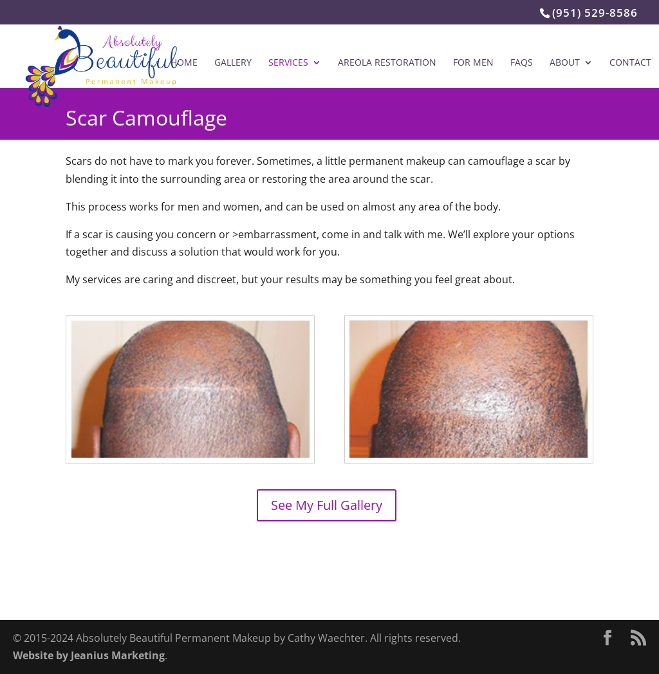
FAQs (521, 63)
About (565, 63)
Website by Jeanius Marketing (89, 655)
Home (184, 63)
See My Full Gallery (326, 505)
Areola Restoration (387, 63)
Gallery (233, 63)
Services (288, 63)
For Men (473, 63)
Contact (630, 63)
